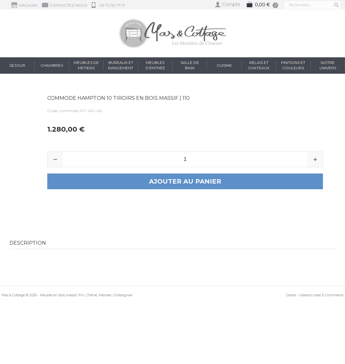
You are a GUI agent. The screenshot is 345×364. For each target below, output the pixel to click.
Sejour (17, 65)
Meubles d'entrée (155, 65)
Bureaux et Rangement (120, 65)
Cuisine (224, 65)
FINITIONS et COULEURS (293, 65)
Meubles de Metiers (86, 65)
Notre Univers (327, 65)
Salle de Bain (190, 65)
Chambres (52, 65)
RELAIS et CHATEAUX (258, 65)
